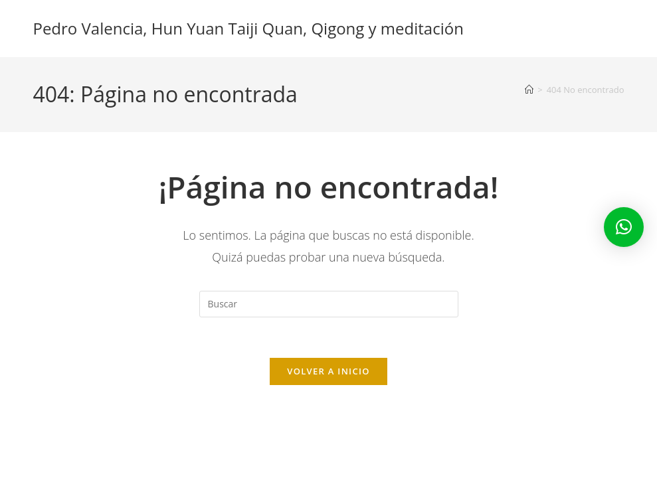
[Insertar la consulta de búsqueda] (328, 304)
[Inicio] (529, 90)
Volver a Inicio (328, 371)
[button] (624, 227)
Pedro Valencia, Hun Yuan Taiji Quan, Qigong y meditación (248, 28)
